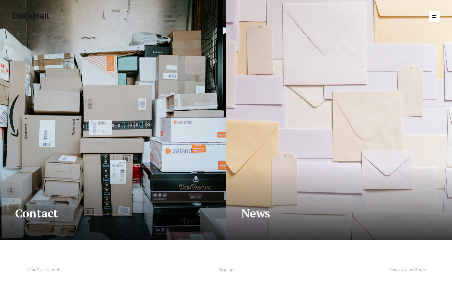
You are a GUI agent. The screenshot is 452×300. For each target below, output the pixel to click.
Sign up (226, 269)
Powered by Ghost (407, 269)
